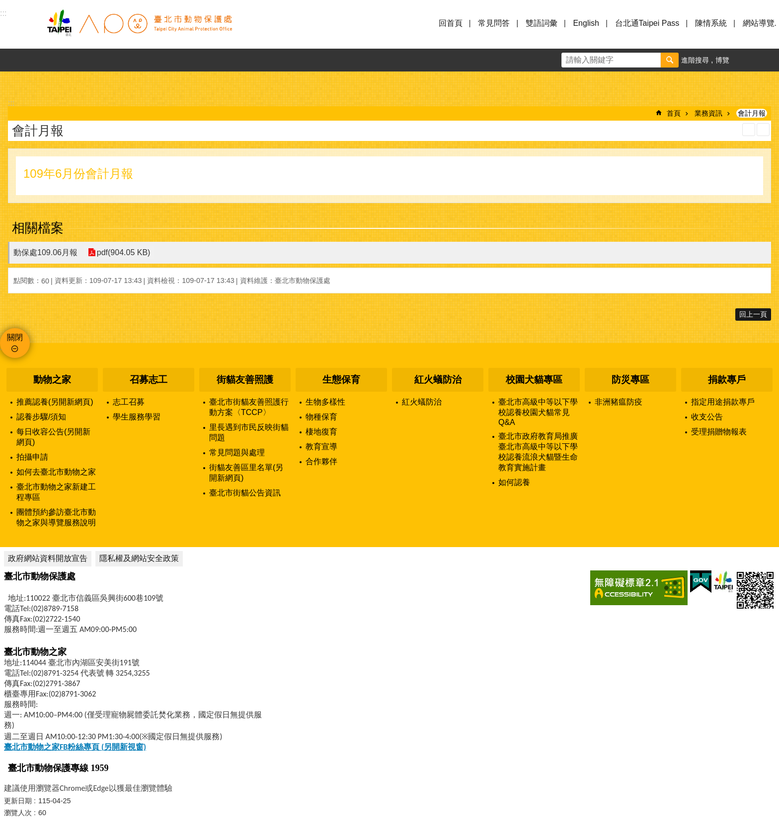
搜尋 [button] (670, 60)
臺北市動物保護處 (139, 29)
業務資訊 (708, 113)
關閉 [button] (15, 337)
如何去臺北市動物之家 (56, 472)
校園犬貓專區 (534, 379)
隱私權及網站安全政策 (139, 558)
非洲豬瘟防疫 (618, 402)
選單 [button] (20, 29)
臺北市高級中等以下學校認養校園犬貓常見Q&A (538, 412)
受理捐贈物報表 (719, 431)
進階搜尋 (695, 60)
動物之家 (52, 379)
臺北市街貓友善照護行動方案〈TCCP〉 (249, 407)
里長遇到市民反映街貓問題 (249, 432)
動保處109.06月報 (45, 252)
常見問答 (494, 23)
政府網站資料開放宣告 (47, 558)
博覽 (722, 60)
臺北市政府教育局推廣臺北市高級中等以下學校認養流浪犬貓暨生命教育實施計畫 (538, 452)
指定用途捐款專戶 (723, 402)
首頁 (674, 113)
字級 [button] (744, 60)
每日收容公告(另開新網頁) (53, 436)
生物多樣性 (325, 402)
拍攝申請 (32, 457)
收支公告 (707, 417)
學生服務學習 (136, 417)
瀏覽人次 (18, 813)
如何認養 (514, 482)
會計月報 (752, 113)
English (586, 23)
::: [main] (11, 103)
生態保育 (341, 379)
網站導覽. (760, 23)
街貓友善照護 (245, 379)
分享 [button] (767, 60)
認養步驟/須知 (41, 417)
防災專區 (630, 379)
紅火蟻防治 (438, 379)
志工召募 (129, 402)
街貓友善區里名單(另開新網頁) (246, 472)
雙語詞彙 (541, 23)
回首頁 (451, 23)
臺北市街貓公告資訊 (245, 493)
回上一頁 (753, 314)
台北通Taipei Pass (647, 23)
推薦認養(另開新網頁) (54, 402)
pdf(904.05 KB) (123, 252)
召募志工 (148, 379)
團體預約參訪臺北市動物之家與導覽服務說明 (56, 517)
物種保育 (321, 417)
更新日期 (18, 801)
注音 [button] (763, 129)
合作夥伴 (321, 461)
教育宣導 (321, 446)
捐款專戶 (727, 379)
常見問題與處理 (237, 452)
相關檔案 (38, 228)
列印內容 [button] (748, 129)
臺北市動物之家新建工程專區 (56, 492)
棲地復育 (321, 431)
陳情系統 (711, 23)
